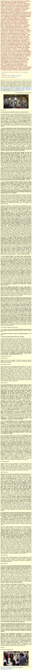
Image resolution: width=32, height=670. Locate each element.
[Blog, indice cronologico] (6, 667)
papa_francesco (18, 75)
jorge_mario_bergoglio (9, 75)
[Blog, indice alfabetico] (18, 667)
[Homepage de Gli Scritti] (6, 668)
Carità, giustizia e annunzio (17, 90)
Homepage (3, 73)
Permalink (25, 72)
